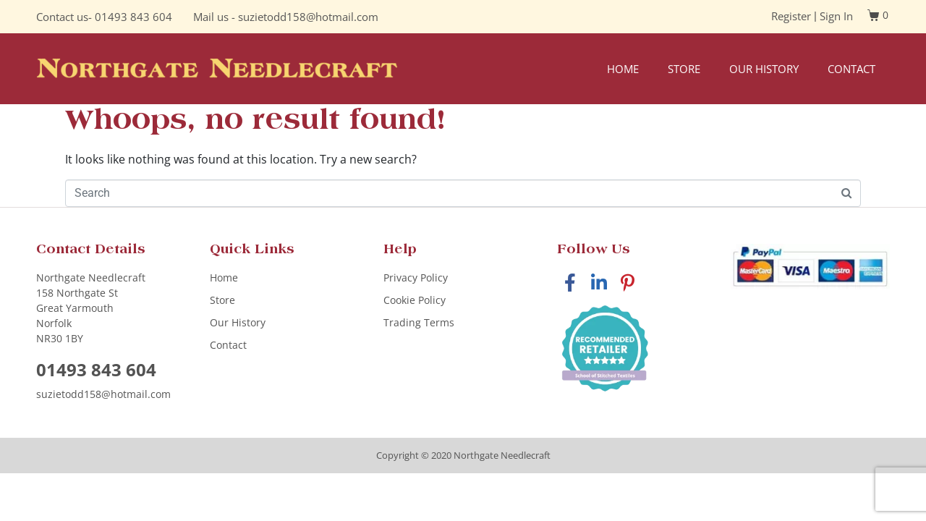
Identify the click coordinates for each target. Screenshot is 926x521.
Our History (764, 69)
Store (684, 69)
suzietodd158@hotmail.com (308, 16)
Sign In (836, 16)
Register (791, 16)
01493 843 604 (133, 16)
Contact (851, 69)
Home (623, 69)
